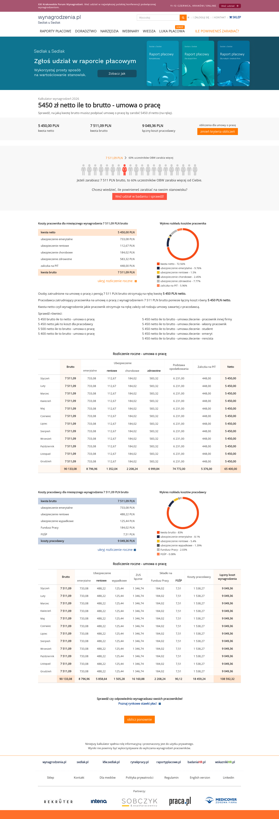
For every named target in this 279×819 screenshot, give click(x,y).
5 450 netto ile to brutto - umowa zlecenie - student (177, 329)
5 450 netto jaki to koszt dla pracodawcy (65, 324)
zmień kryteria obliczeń (217, 131)
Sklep (235, 17)
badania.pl (197, 762)
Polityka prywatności (139, 778)
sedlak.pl (82, 762)
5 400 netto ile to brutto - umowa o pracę (66, 334)
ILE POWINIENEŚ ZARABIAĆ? (217, 31)
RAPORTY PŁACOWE (55, 31)
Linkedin (228, 778)
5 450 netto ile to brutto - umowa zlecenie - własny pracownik (184, 324)
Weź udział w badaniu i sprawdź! (139, 196)
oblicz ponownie (139, 719)
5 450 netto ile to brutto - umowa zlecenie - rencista (177, 338)
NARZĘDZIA (109, 31)
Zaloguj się (201, 17)
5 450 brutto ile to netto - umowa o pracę (66, 319)
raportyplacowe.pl (168, 762)
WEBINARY (130, 31)
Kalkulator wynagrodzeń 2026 (58, 99)
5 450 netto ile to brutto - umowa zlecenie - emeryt (177, 334)
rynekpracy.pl (139, 762)
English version (200, 778)
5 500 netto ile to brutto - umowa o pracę (66, 329)
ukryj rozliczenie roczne (115, 281)
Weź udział (230, 5)
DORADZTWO (86, 31)
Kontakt (219, 17)
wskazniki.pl (225, 762)
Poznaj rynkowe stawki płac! (137, 703)
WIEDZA (149, 31)
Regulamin (171, 778)
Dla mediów (107, 778)
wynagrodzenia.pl (54, 762)
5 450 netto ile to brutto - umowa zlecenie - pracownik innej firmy (187, 319)
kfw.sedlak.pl (111, 762)
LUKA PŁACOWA (172, 31)
